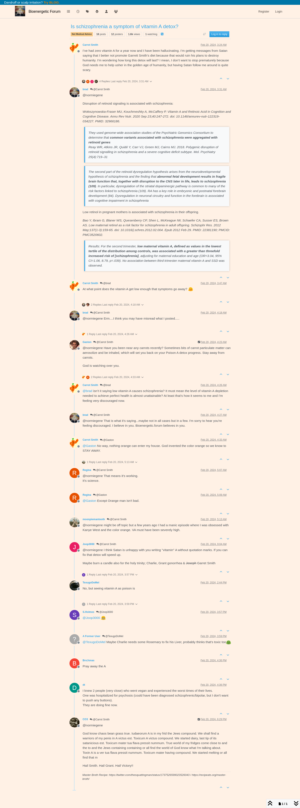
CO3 (85, 719)
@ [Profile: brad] (87, 391)
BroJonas (89, 660)
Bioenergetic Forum (45, 11)
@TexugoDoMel (112, 636)
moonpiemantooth (94, 519)
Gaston (87, 342)
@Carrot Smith (100, 89)
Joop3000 (89, 544)
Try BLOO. (51, 2)
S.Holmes (88, 612)
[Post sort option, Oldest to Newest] (204, 34)
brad (85, 89)
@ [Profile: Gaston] (89, 446)
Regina (87, 470)
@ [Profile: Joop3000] (91, 618)
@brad (105, 283)
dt (84, 684)
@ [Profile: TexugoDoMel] (94, 642)
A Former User (91, 636)
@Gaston (107, 440)
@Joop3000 (104, 612)
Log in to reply (219, 34)
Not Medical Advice (82, 34)
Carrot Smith (90, 44)
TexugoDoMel (91, 582)
